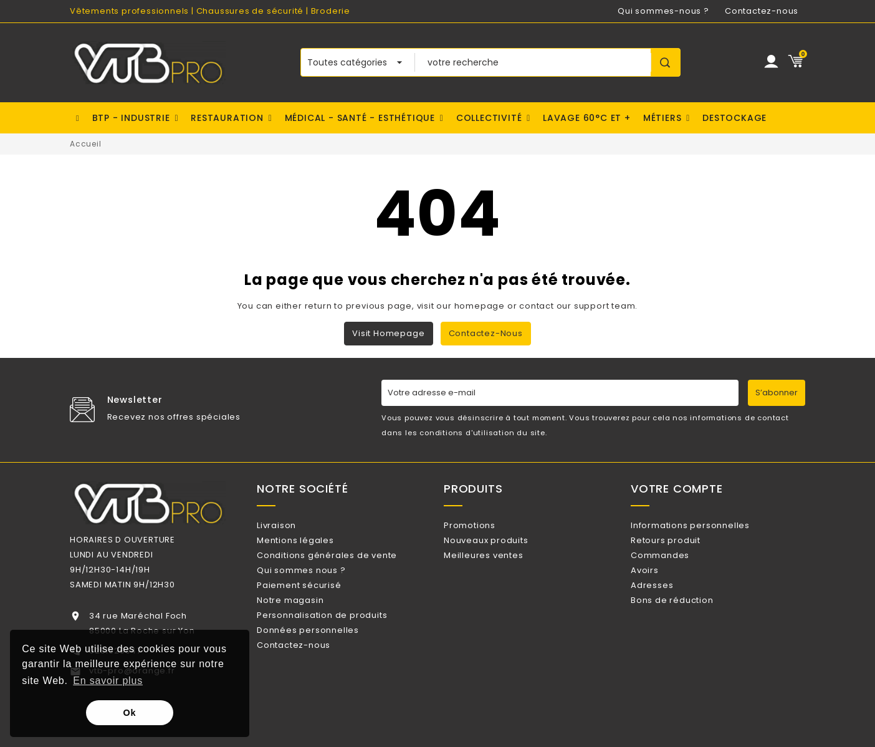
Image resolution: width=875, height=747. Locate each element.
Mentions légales (311, 545)
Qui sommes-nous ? (663, 11)
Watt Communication (503, 733)
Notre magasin (306, 626)
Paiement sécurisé (315, 606)
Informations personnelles (706, 525)
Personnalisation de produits (338, 646)
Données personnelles (324, 667)
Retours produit (682, 545)
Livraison (292, 525)
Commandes (676, 565)
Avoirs (661, 586)
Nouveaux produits (502, 545)
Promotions (486, 525)
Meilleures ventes (499, 565)
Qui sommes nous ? (317, 586)
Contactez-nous (761, 11)
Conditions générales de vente (343, 565)
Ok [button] (129, 713)
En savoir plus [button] (108, 680)
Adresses (668, 606)
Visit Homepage (388, 333)
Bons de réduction (688, 626)
